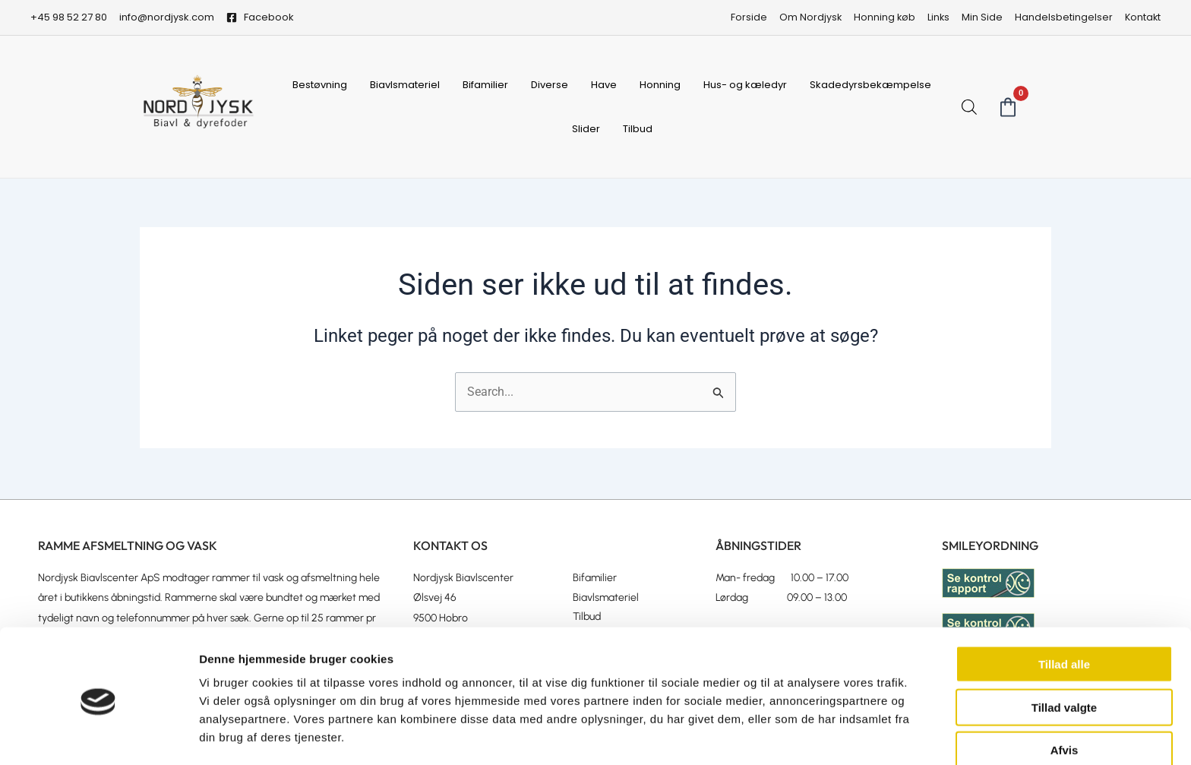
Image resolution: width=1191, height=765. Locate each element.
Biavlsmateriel (405, 84)
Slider (586, 129)
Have (604, 84)
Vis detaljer (789, 735)
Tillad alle (1064, 612)
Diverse (549, 84)
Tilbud (637, 129)
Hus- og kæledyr (745, 84)
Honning (660, 84)
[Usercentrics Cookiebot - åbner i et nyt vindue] (98, 735)
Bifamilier (485, 84)
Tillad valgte (1064, 656)
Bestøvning (319, 84)
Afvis (1064, 698)
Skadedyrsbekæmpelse (870, 84)
